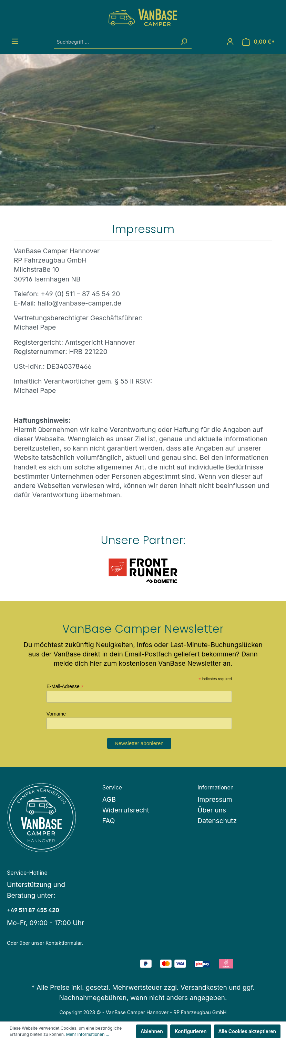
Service (112, 787)
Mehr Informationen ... (87, 1034)
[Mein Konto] (230, 41)
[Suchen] (184, 42)
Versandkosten (204, 987)
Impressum (214, 799)
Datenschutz (217, 821)
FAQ (108, 821)
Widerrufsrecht (125, 810)
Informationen (215, 787)
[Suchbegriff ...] (115, 42)
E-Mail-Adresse (65, 686)
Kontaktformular (63, 943)
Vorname (56, 714)
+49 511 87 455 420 (33, 910)
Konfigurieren (191, 1031)
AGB (109, 799)
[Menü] (15, 41)
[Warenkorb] (258, 41)
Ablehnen (152, 1031)
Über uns (211, 810)
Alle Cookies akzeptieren (247, 1031)
